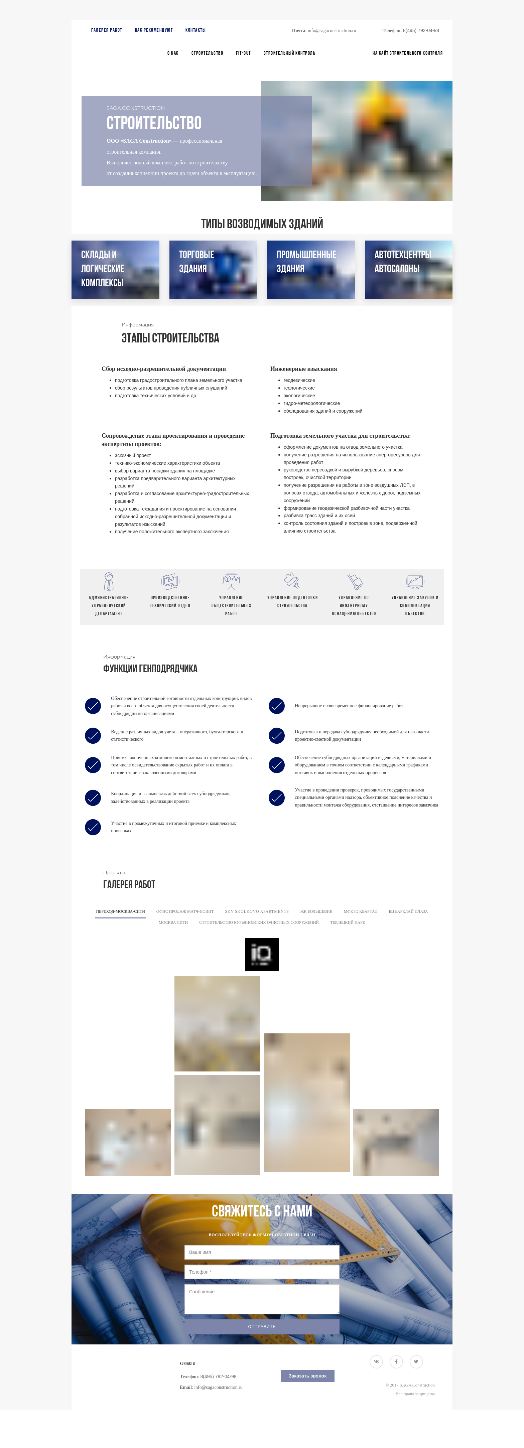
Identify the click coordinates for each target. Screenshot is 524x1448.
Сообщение (262, 1299)
